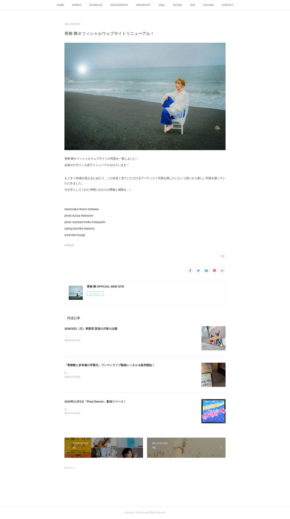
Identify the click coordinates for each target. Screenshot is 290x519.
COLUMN (208, 5)
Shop (162, 5)
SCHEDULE (95, 5)
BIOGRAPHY (144, 5)
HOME (60, 5)
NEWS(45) (69, 245)
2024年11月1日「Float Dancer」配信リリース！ (95, 401)
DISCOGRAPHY (119, 5)
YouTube (177, 5)
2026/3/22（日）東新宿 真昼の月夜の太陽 (90, 328)
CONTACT (227, 5)
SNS (192, 5)
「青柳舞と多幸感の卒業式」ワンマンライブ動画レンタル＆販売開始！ (109, 365)
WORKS (76, 5)
